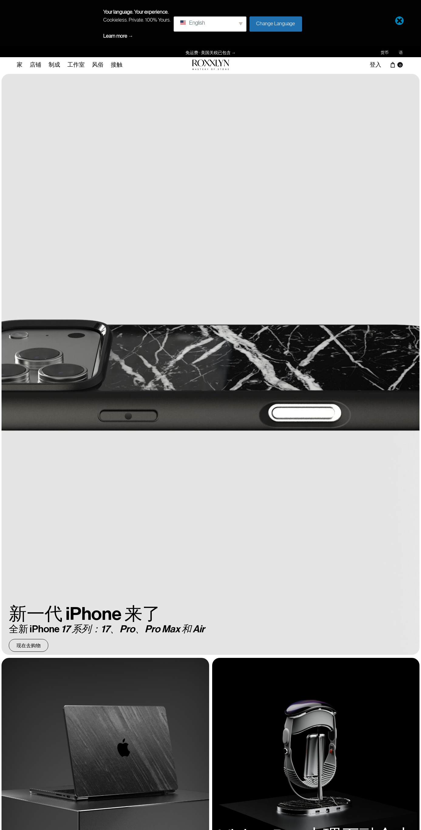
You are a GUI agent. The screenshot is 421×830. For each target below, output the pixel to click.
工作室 (76, 64)
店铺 (35, 64)
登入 (375, 64)
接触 (116, 64)
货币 (385, 52)
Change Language (275, 23)
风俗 (98, 64)
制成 (54, 64)
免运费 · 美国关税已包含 (210, 52)
